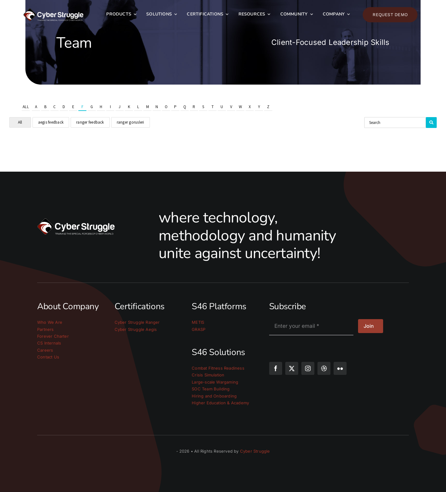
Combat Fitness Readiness (218, 368)
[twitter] (291, 368)
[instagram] (307, 368)
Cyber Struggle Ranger (137, 322)
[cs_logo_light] (53, 11)
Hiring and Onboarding (214, 395)
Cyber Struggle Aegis (136, 329)
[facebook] (275, 368)
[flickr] (340, 368)
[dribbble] (323, 368)
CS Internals (49, 342)
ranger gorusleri (130, 122)
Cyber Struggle (255, 451)
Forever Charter (53, 336)
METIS (198, 322)
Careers (45, 350)
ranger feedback (90, 122)
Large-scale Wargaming (215, 382)
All (26, 106)
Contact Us (48, 356)
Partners (45, 329)
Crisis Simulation (208, 374)
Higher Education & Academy (220, 402)
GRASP (198, 329)
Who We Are (49, 322)
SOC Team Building (211, 388)
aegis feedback (50, 122)
